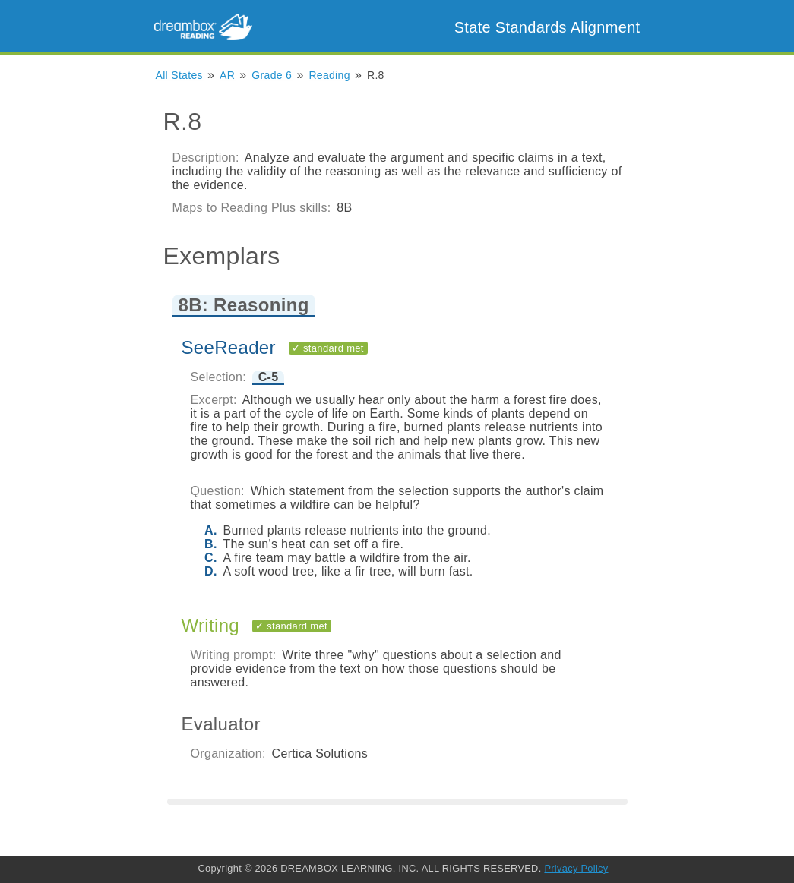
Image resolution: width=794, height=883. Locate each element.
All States (179, 75)
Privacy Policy (576, 868)
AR (227, 75)
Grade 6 (271, 75)
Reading (329, 75)
